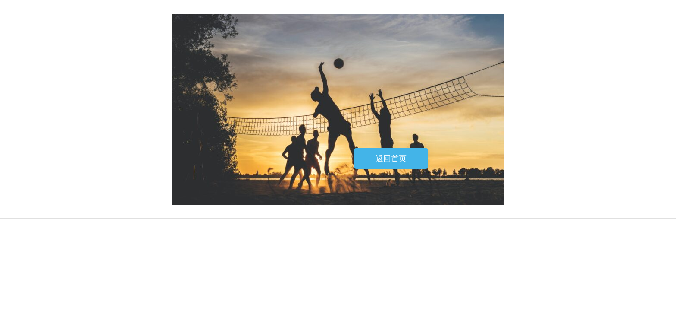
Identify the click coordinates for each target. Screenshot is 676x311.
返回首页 (391, 158)
